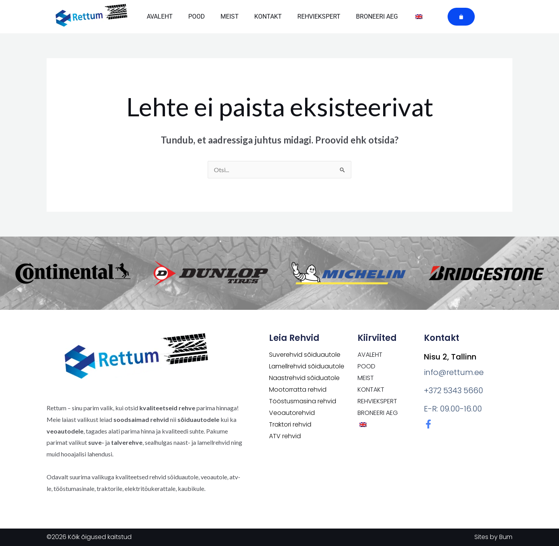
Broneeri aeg (377, 16)
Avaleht (160, 16)
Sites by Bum (493, 536)
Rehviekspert (318, 16)
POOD (196, 16)
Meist (229, 16)
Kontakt (268, 16)
